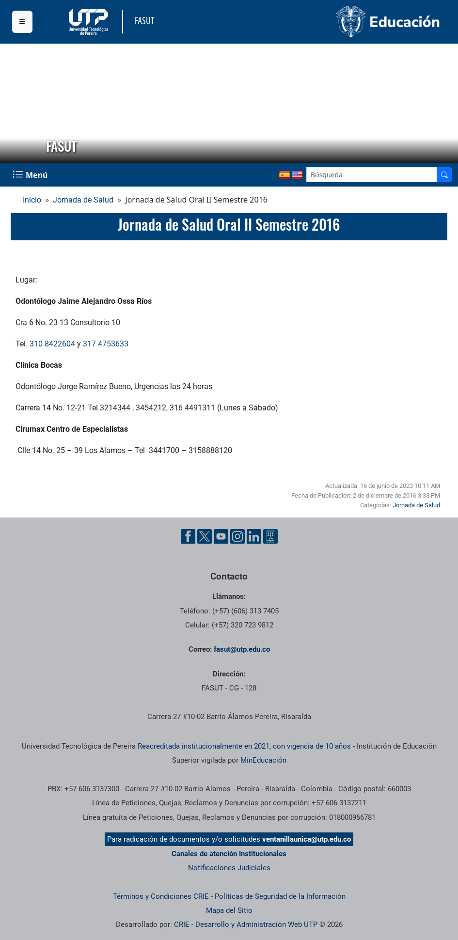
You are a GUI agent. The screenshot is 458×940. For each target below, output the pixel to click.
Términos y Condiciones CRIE (161, 896)
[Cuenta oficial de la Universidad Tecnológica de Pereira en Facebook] (188, 536)
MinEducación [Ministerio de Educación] (263, 760)
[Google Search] (371, 174)
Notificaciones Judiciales (229, 867)
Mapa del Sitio (229, 910)
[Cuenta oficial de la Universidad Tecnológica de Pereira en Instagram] (237, 536)
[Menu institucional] (22, 22)
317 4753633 (105, 343)
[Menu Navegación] (31, 175)
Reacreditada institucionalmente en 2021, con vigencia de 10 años (244, 746)
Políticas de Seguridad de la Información (280, 896)
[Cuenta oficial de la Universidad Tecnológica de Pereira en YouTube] (221, 536)
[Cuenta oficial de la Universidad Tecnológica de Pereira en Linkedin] (254, 536)
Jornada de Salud (83, 199)
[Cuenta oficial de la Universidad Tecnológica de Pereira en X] (204, 536)
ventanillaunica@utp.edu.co (306, 839)
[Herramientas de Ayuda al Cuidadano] (270, 536)
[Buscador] (444, 174)
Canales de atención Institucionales (229, 853)
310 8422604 (52, 343)
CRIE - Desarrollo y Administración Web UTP (245, 924)
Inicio (32, 199)
